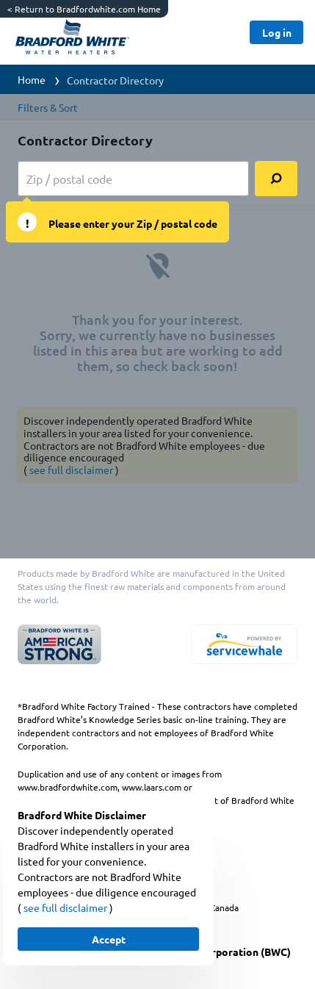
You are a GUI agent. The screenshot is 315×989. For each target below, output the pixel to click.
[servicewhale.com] (244, 644)
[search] (276, 178)
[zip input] (133, 178)
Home (32, 79)
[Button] (276, 32)
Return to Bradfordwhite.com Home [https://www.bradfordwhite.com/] (84, 9)
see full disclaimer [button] (66, 907)
